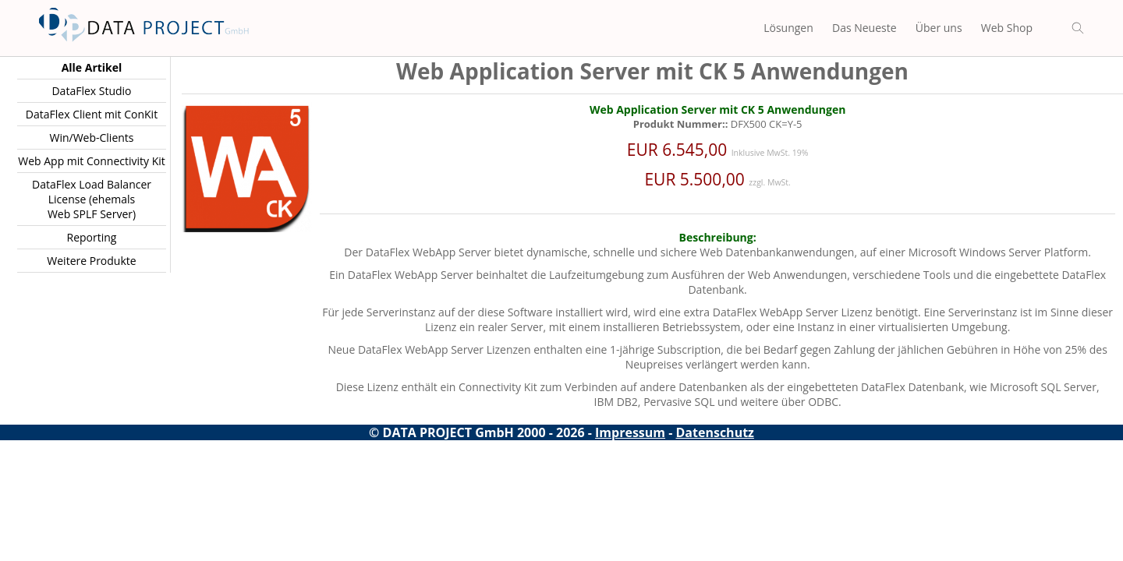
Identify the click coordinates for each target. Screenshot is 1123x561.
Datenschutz (715, 432)
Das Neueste (864, 27)
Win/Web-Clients (91, 137)
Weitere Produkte (91, 260)
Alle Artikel (92, 67)
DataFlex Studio (91, 90)
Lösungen (788, 27)
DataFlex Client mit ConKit (92, 114)
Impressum (630, 432)
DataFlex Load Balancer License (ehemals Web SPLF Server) (91, 199)
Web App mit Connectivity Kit (91, 160)
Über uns (939, 27)
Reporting (92, 237)
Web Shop (1007, 27)
